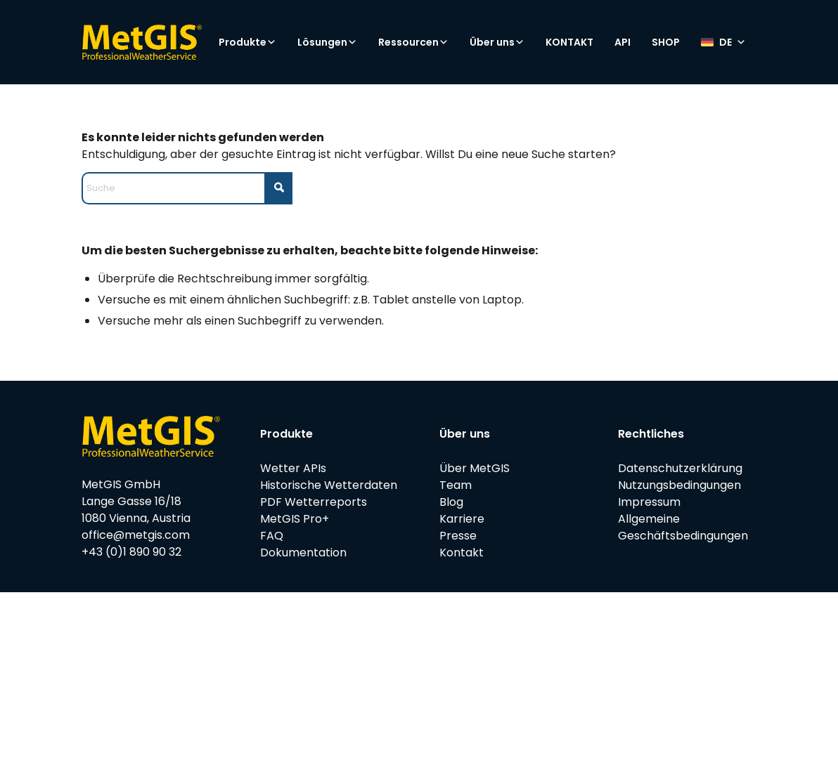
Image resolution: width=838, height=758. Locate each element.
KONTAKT (569, 42)
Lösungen (327, 42)
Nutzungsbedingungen (679, 485)
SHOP (666, 42)
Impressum (649, 502)
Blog (451, 502)
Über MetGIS (474, 468)
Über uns (497, 42)
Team (455, 485)
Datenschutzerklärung (680, 468)
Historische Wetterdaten (328, 485)
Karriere (461, 519)
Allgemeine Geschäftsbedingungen (683, 527)
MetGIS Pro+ (294, 519)
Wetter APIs (293, 468)
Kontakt (461, 552)
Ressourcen (413, 42)
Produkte (247, 42)
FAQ (271, 536)
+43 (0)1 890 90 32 (131, 552)
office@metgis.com (136, 535)
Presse (458, 536)
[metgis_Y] (142, 42)
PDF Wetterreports (313, 502)
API (622, 42)
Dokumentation (303, 552)
